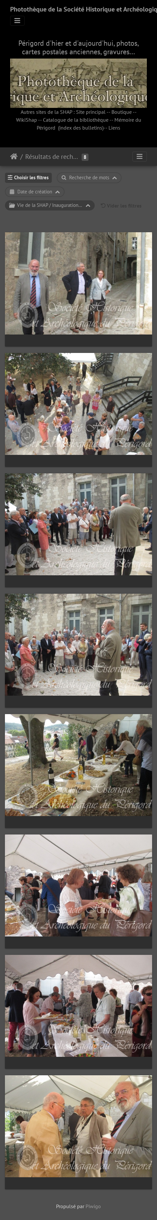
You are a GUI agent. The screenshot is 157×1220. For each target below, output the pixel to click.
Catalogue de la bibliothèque (75, 119)
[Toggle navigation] (17, 21)
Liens (114, 127)
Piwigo (93, 1206)
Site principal (91, 112)
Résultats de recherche (52, 156)
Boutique (121, 112)
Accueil (14, 157)
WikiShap (26, 119)
